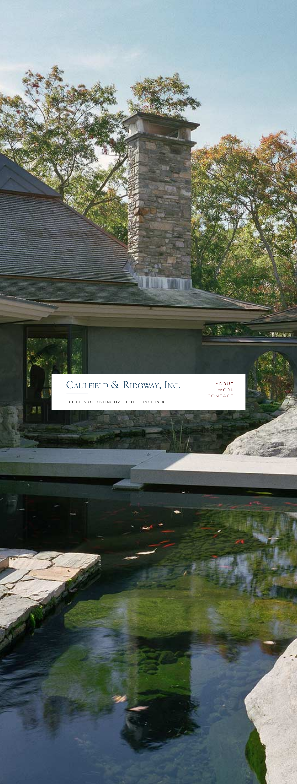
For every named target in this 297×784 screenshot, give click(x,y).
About (225, 384)
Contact (220, 396)
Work (226, 390)
